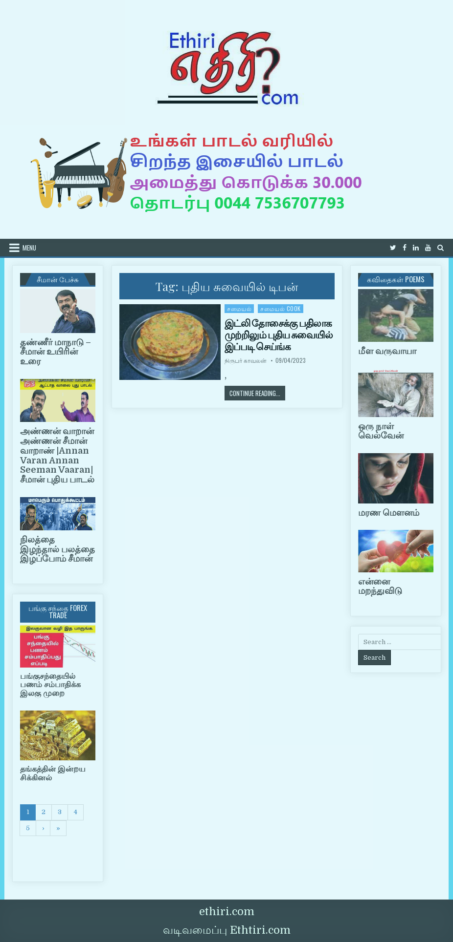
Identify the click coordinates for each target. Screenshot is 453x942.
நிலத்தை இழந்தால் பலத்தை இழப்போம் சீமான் (57, 549)
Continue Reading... (257, 393)
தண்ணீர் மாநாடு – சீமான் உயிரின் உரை (55, 352)
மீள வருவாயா (387, 351)
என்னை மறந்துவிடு (380, 586)
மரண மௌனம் (388, 513)
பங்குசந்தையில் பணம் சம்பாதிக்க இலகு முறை (50, 685)
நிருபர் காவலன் (246, 360)
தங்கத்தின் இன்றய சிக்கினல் (53, 773)
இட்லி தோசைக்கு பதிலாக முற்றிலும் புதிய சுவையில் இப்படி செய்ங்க (279, 335)
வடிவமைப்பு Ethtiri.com (227, 930)
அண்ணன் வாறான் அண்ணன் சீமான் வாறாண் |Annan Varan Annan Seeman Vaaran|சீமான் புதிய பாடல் (57, 455)
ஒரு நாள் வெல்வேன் (381, 431)
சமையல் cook (280, 308)
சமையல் (239, 308)
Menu (29, 247)
